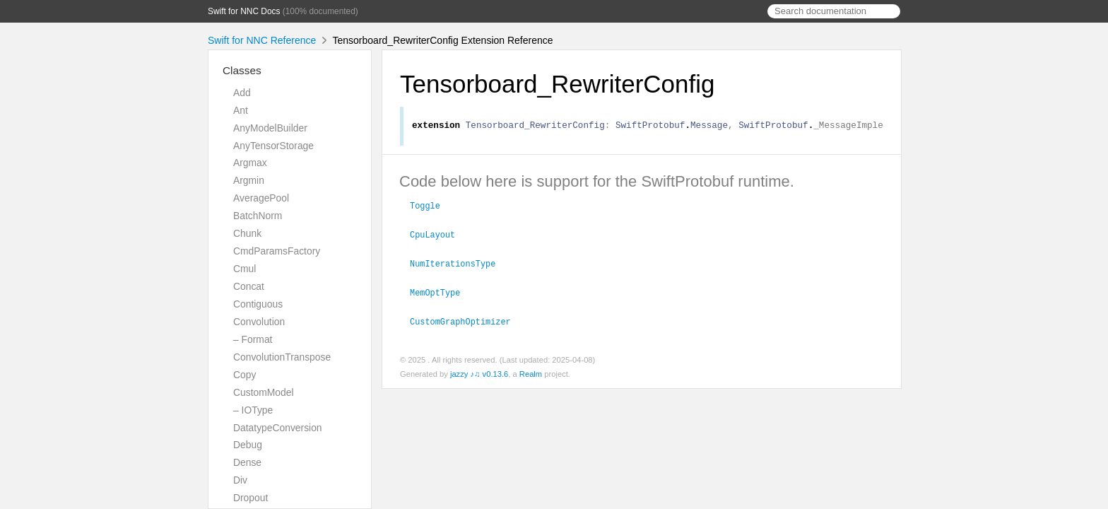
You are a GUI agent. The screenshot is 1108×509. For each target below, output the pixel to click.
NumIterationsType (458, 263)
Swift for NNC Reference (262, 40)
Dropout (250, 497)
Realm (530, 372)
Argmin (248, 180)
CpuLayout (438, 235)
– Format (252, 339)
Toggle (431, 207)
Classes (242, 70)
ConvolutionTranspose (282, 357)
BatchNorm (257, 215)
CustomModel (263, 392)
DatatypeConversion (277, 427)
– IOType (253, 410)
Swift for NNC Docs (244, 11)
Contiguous (258, 304)
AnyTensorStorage (273, 145)
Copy (244, 374)
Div (240, 480)
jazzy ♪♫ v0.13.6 (479, 372)
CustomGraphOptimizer (466, 320)
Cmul (244, 268)
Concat (248, 286)
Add (242, 92)
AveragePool (261, 198)
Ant (240, 110)
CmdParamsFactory (276, 251)
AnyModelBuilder (270, 128)
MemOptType (441, 292)
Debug (247, 444)
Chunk (247, 233)
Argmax (250, 162)
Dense (247, 462)
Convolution (259, 321)
